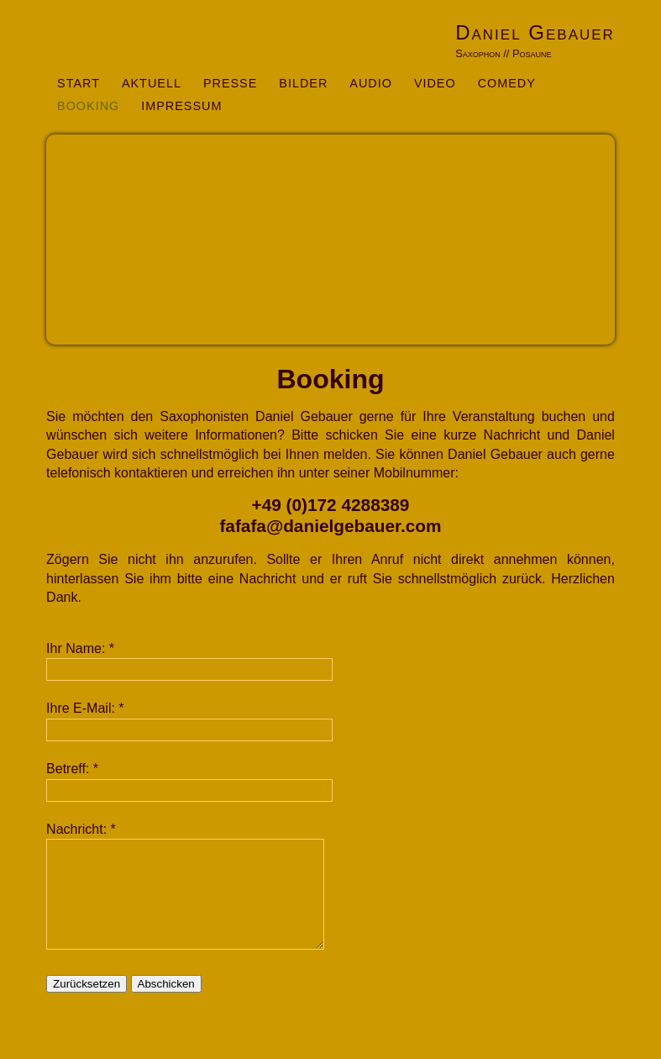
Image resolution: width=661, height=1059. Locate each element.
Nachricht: (76, 829)
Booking (88, 106)
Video (435, 83)
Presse (230, 83)
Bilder (303, 83)
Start (78, 83)
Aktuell (151, 83)
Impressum (181, 106)
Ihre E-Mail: (80, 708)
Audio (370, 83)
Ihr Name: (75, 648)
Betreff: (67, 768)
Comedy (507, 83)
